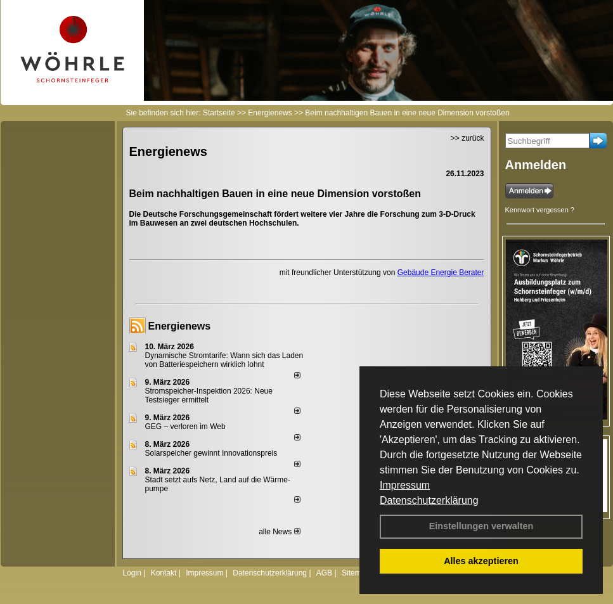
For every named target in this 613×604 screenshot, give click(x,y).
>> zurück (467, 138)
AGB (324, 573)
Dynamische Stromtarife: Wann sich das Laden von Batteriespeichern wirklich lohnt (224, 360)
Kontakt (164, 573)
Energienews (179, 326)
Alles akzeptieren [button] (481, 561)
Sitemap (356, 573)
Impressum (405, 485)
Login (132, 573)
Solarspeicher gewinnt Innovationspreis (211, 453)
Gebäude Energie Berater (440, 272)
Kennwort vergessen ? (539, 210)
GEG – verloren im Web (185, 426)
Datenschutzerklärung (429, 500)
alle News (279, 531)
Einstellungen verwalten (481, 526)
